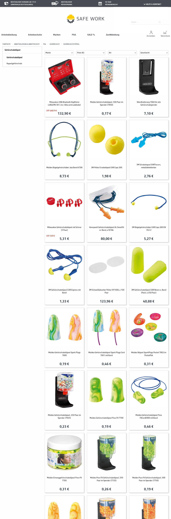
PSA (74, 35)
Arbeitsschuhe (35, 35)
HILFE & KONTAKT (152, 4)
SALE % (91, 35)
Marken (56, 35)
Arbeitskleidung (9, 35)
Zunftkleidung (112, 35)
